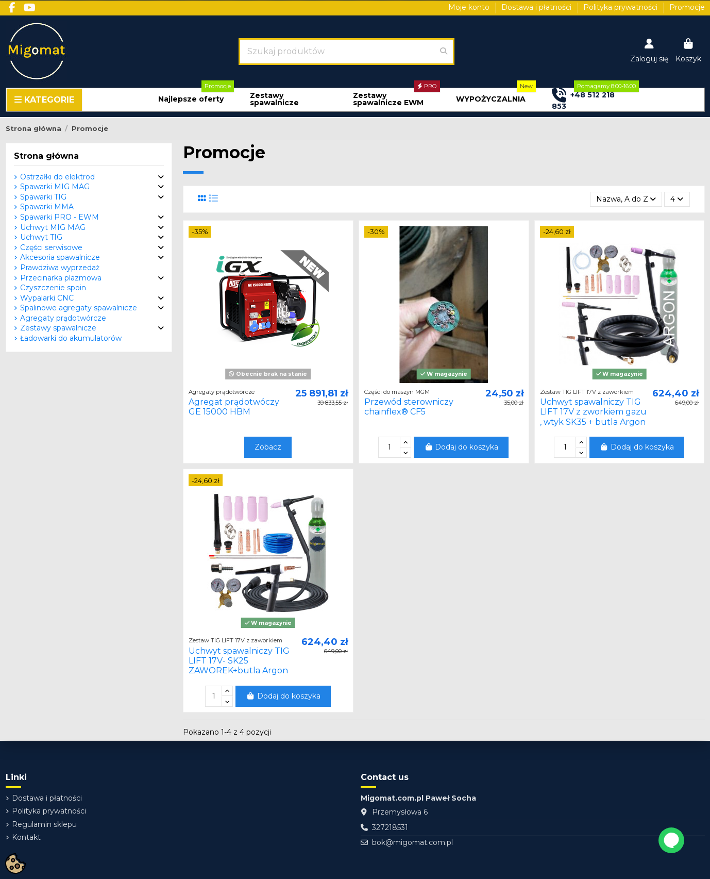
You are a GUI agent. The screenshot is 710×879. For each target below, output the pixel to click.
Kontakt (26, 837)
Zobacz (268, 447)
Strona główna (46, 156)
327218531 (390, 827)
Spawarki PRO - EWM (59, 217)
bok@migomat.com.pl (412, 842)
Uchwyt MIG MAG (53, 227)
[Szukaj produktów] (443, 51)
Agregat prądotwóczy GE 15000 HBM (234, 407)
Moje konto (470, 7)
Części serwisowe (51, 247)
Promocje (687, 7)
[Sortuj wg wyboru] (626, 199)
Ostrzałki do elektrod (57, 176)
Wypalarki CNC (47, 298)
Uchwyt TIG (41, 237)
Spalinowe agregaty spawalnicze (78, 307)
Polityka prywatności (621, 7)
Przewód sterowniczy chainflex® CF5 (408, 407)
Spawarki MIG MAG (55, 186)
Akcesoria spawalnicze (60, 257)
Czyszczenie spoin (53, 287)
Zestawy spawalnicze (58, 328)
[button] (190, 99)
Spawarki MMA (47, 206)
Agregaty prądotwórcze (63, 318)
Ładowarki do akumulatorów (71, 338)
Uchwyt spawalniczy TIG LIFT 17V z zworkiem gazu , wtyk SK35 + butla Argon (593, 411)
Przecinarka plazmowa (61, 278)
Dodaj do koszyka (461, 447)
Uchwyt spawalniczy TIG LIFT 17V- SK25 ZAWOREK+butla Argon (239, 660)
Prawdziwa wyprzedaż (59, 267)
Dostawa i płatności (537, 7)
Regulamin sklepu (44, 824)
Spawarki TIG (43, 197)
